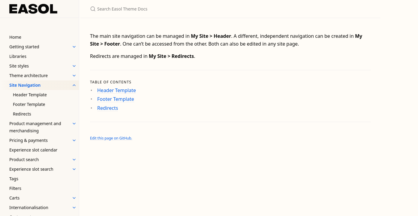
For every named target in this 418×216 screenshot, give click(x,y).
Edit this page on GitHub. (111, 138)
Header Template (30, 95)
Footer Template (29, 104)
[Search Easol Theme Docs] (160, 9)
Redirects (22, 114)
